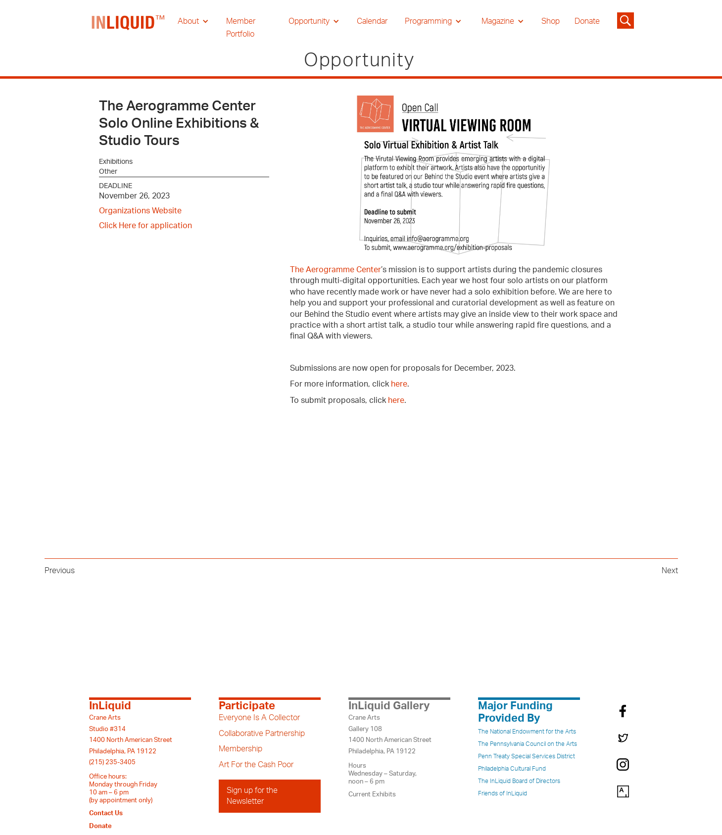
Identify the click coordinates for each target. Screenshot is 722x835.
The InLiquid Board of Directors (519, 781)
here (399, 384)
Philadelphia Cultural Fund (512, 769)
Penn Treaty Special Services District (526, 756)
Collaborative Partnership (262, 733)
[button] (193, 21)
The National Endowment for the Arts (527, 732)
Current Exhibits (372, 794)
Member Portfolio (240, 27)
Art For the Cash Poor (256, 765)
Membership (240, 749)
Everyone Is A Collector (259, 718)
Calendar (372, 21)
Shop (550, 21)
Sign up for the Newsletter (252, 795)
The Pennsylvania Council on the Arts (527, 744)
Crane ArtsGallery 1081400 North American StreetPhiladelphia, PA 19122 (390, 734)
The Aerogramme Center (335, 270)
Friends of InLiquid (502, 793)
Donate (587, 21)
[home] (128, 27)
